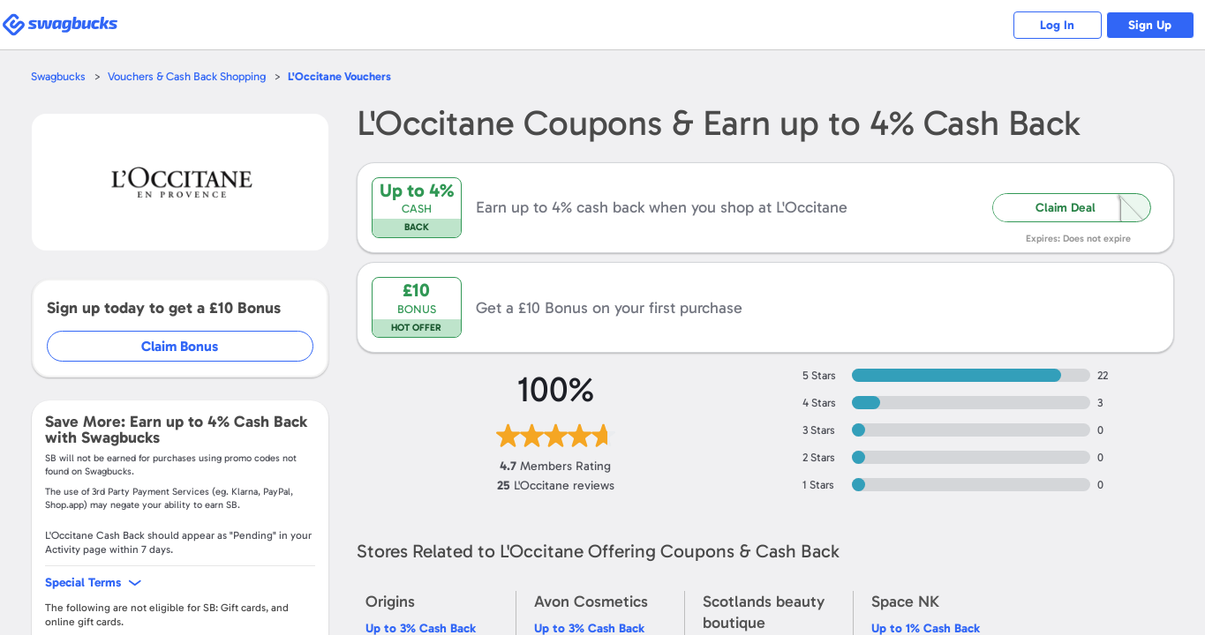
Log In (1057, 25)
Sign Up (1149, 25)
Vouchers (339, 76)
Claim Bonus (179, 346)
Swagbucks (58, 76)
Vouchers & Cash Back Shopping (187, 76)
